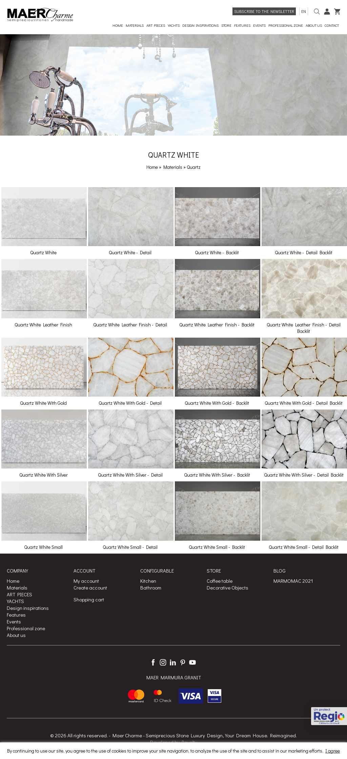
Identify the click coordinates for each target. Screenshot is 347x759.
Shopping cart (89, 599)
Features (16, 614)
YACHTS (15, 601)
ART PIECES (19, 594)
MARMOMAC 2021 (293, 580)
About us (16, 635)
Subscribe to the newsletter (264, 11)
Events (14, 621)
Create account (90, 587)
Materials (173, 167)
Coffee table (219, 580)
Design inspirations (28, 607)
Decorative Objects (227, 587)
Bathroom (150, 587)
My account (86, 580)
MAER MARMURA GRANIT (173, 677)
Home (152, 167)
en (303, 11)
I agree (332, 750)
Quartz (194, 167)
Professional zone (26, 628)
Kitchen (148, 580)
